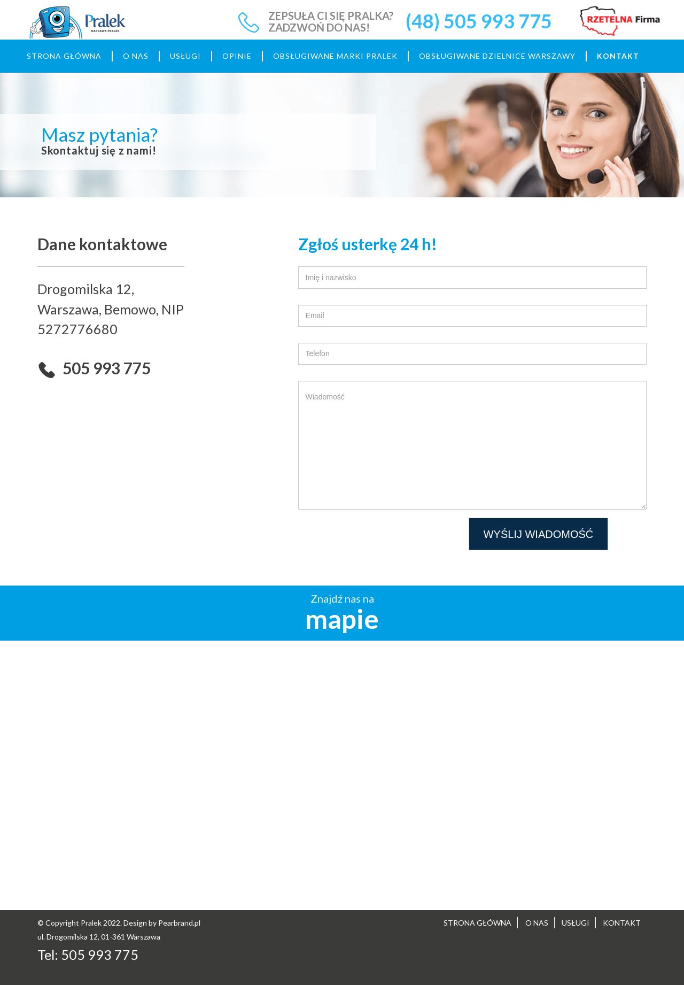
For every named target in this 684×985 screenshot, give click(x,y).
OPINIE (237, 55)
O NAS (136, 55)
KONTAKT (618, 55)
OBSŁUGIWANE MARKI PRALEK (335, 55)
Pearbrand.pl (179, 922)
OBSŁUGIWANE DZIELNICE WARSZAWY (497, 55)
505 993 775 (99, 954)
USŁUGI (185, 55)
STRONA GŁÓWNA (64, 55)
